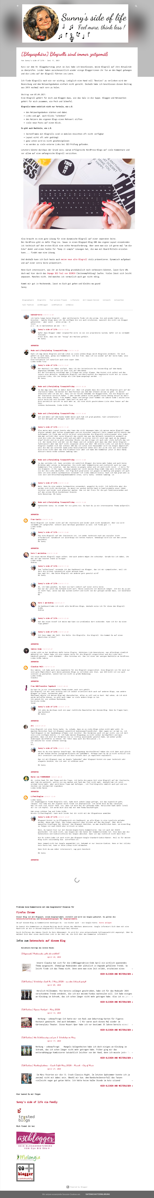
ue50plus (70, 305)
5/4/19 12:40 (48, 315)
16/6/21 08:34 (56, 777)
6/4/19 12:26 (63, 483)
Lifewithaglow (37, 796)
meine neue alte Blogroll (74, 259)
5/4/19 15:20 (52, 553)
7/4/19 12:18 (49, 666)
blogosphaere (28, 300)
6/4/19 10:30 (81, 386)
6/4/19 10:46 (81, 413)
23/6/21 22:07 (63, 817)
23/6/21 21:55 (63, 707)
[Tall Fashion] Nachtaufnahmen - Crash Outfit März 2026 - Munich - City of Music (57, 1065)
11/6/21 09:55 (62, 686)
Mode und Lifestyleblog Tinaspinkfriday (49, 350)
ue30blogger (42, 305)
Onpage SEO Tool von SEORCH (61, 273)
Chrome (31, 912)
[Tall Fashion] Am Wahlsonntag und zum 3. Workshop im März (48, 1037)
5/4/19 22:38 (63, 618)
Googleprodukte (70, 919)
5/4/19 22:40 (63, 632)
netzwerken (119, 300)
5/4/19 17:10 (63, 566)
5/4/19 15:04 (63, 329)
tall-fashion (28, 305)
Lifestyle (75, 300)
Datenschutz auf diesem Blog (47, 940)
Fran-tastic (36, 519)
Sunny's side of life (47, 329)
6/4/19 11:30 (63, 427)
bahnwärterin (36, 315)
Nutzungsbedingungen (49, 919)
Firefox (21, 912)
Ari (32, 726)
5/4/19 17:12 (63, 583)
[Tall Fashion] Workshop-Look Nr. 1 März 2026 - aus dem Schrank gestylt (53, 981)
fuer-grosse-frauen (58, 300)
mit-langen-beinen (91, 300)
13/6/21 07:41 (40, 726)
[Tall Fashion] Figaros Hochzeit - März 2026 (40, 1009)
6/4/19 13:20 (81, 502)
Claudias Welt (37, 667)
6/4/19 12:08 (81, 460)
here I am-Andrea (38, 553)
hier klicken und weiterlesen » (116, 974)
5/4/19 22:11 (59, 603)
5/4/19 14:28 (73, 350)
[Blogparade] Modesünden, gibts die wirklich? (40, 953)
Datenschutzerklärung (26, 919)
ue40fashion (57, 305)
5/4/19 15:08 (63, 532)
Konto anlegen (105, 923)
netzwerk (107, 300)
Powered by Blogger (77, 1187)
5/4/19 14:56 (47, 519)
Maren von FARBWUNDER (40, 777)
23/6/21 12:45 (49, 796)
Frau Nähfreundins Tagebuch (43, 686)
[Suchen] (136, 6)
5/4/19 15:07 (63, 365)
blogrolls (41, 300)
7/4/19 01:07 (47, 649)
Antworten (34, 346)
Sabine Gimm (36, 649)
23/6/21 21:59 (63, 748)
